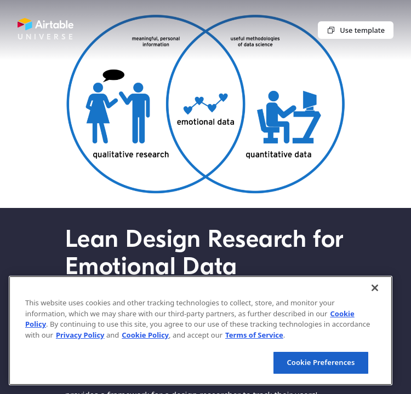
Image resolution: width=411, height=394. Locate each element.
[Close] (375, 288)
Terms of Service (254, 335)
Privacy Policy (80, 335)
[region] (200, 330)
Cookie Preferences (321, 362)
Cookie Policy (145, 335)
